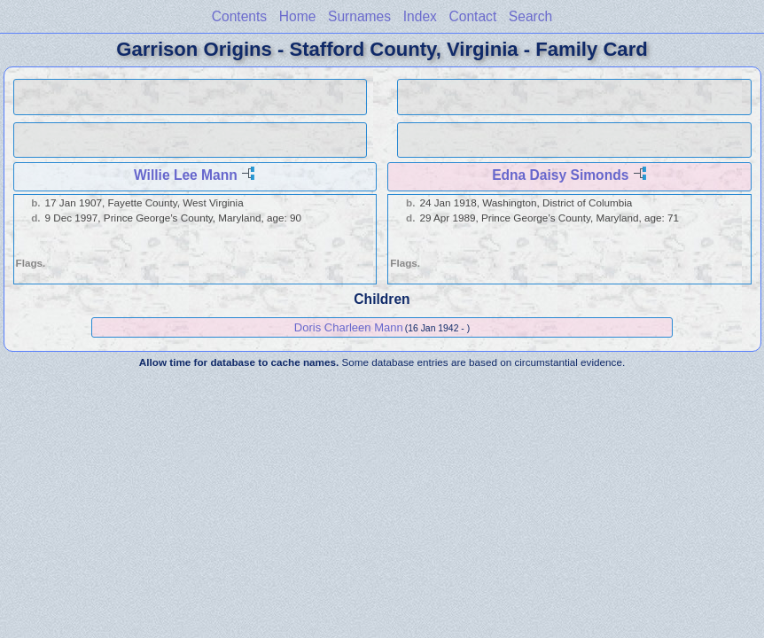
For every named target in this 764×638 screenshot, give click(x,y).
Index (420, 16)
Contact (472, 16)
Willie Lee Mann (186, 175)
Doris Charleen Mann (348, 327)
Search (530, 16)
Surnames (359, 16)
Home (297, 16)
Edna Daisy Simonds (560, 175)
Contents (239, 16)
